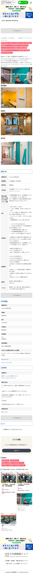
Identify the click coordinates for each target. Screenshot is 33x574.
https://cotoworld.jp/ (6, 362)
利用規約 (13, 560)
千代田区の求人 (15, 460)
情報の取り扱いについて (22, 560)
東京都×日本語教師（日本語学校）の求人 (13, 463)
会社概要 (7, 560)
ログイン (16, 450)
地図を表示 (12, 283)
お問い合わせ (9, 563)
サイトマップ (24, 563)
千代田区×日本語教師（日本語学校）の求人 (13, 465)
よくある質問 (16, 563)
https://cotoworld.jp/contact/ (8, 378)
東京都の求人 (5, 460)
